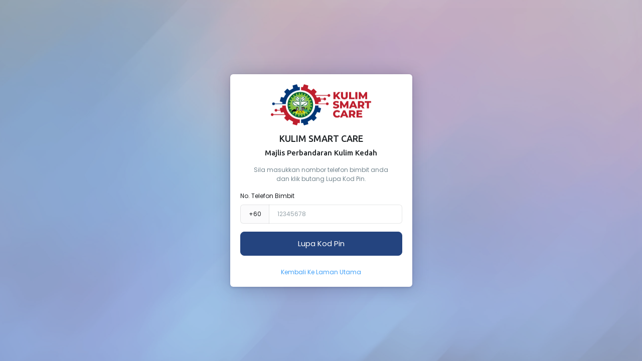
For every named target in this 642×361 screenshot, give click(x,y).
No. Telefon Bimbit (267, 196)
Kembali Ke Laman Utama (321, 272)
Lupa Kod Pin (321, 243)
